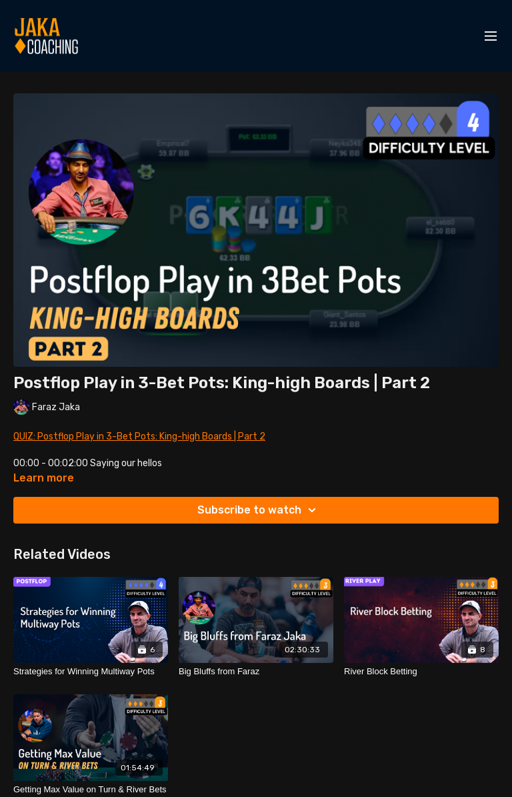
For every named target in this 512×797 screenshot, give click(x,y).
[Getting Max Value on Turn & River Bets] (90, 789)
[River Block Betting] (421, 671)
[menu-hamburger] (491, 36)
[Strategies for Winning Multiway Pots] (90, 671)
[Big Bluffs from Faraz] (256, 671)
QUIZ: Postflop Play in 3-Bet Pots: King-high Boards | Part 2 (139, 436)
